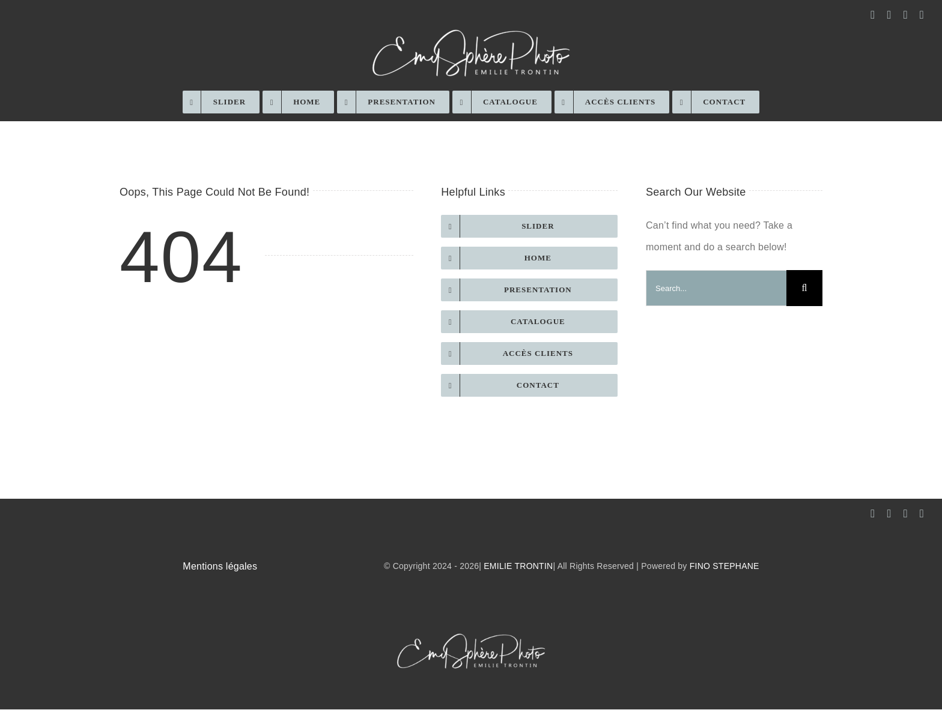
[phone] (922, 14)
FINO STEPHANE (724, 566)
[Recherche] (804, 288)
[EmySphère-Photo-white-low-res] (471, 28)
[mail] (906, 14)
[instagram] (889, 14)
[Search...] (716, 288)
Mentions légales (220, 566)
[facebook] (873, 14)
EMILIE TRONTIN (518, 566)
